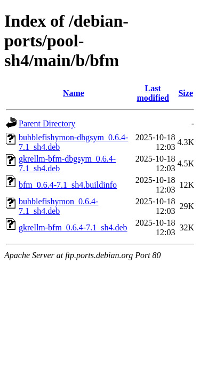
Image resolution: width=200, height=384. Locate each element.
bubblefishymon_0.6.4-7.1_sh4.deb (58, 206)
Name (73, 93)
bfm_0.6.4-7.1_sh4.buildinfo (68, 184)
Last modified (153, 93)
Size (185, 93)
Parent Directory (47, 123)
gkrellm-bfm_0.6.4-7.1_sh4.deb (73, 227)
